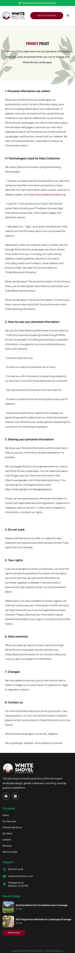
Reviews (7, 845)
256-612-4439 (15, 869)
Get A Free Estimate (47, 15)
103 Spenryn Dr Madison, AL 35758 (18, 884)
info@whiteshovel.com (20, 876)
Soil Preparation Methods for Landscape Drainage (43, 919)
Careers (6, 839)
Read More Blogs (14, 933)
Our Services (9, 821)
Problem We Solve (12, 827)
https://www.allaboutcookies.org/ (47, 194)
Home (5, 815)
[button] (68, 15)
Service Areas (9, 851)
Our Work (7, 833)
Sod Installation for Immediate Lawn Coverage (41, 905)
